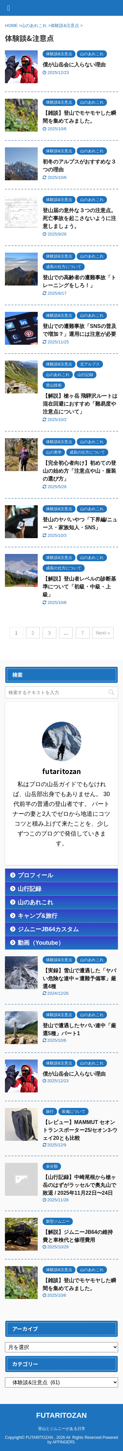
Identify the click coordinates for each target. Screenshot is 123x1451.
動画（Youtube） (41, 942)
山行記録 (29, 889)
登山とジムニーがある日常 (61, 1428)
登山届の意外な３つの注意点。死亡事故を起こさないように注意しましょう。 (79, 218)
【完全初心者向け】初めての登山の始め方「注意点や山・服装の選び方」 (79, 471)
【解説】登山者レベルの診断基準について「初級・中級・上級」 (79, 586)
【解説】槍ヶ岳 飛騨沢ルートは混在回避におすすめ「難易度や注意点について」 (80, 403)
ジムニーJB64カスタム (48, 929)
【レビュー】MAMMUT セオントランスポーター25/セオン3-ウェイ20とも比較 (80, 1130)
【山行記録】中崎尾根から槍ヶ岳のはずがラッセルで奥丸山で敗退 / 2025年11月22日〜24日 (79, 1185)
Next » (103, 633)
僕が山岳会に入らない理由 (74, 64)
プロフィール (35, 875)
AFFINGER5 (63, 1442)
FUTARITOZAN (61, 1415)
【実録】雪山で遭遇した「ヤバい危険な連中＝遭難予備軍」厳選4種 (79, 978)
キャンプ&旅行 (37, 916)
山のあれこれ (35, 902)
